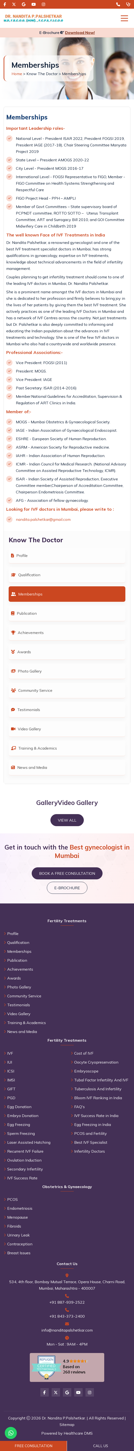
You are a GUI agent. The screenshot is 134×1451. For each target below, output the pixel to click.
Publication (24, 613)
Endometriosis (19, 1208)
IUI (9, 1062)
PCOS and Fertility (90, 1133)
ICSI (10, 1071)
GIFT (11, 1088)
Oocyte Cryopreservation (96, 1062)
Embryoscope (86, 1071)
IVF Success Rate (22, 1178)
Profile (19, 555)
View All (67, 820)
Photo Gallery (26, 671)
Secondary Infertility (25, 1169)
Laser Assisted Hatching (28, 1142)
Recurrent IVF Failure (25, 1151)
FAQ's (79, 1106)
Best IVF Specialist (90, 1142)
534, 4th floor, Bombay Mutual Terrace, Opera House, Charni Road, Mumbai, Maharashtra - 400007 (67, 1285)
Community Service (31, 690)
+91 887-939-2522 (67, 1302)
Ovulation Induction (24, 1160)
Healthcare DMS (78, 1433)
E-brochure (67, 887)
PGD (11, 1097)
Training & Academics (34, 748)
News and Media (29, 767)
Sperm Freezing (21, 1133)
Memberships (27, 594)
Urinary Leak (18, 1235)
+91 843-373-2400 (67, 1316)
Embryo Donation (22, 1115)
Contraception (19, 1244)
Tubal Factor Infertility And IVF (101, 1080)
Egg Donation (19, 1106)
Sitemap (67, 1424)
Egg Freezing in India (92, 1124)
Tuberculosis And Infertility (98, 1088)
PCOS (12, 1199)
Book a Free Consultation (67, 873)
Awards (21, 652)
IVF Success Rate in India (96, 1115)
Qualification (25, 575)
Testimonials (25, 709)
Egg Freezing (18, 1124)
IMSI (11, 1080)
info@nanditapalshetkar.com (67, 1330)
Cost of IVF (83, 1053)
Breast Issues (18, 1252)
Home (17, 73)
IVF (10, 1053)
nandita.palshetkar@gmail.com (43, 519)
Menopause (17, 1217)
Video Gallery (26, 729)
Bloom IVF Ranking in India (98, 1097)
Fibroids (14, 1226)
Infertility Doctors (89, 1151)
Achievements (27, 632)
